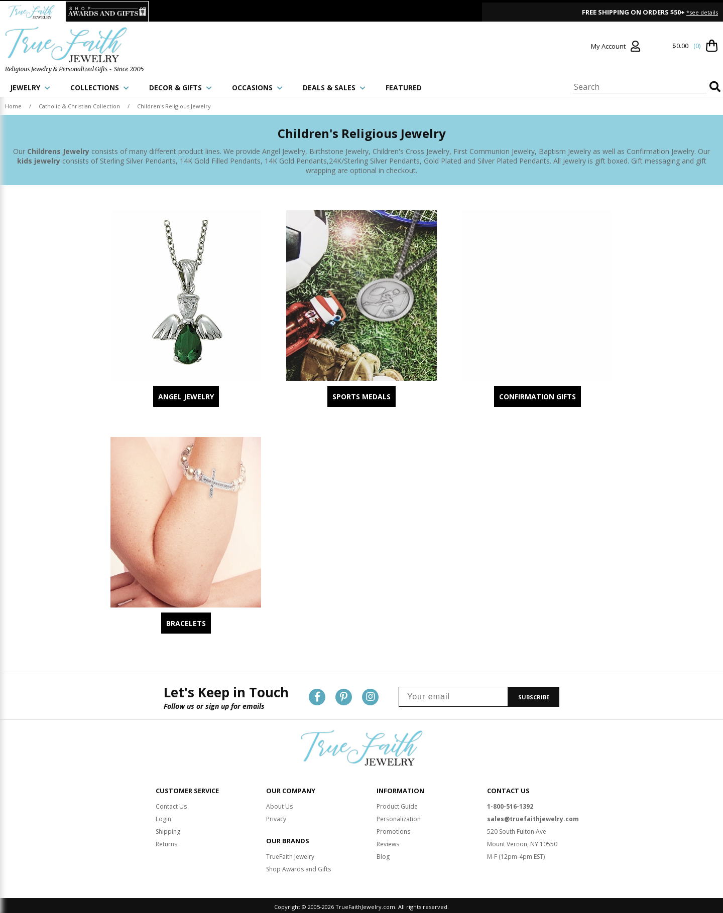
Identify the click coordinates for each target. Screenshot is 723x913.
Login (163, 816)
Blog (383, 854)
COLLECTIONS (99, 87)
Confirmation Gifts (537, 396)
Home (13, 106)
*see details (702, 12)
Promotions (393, 829)
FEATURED (404, 87)
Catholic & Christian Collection (79, 106)
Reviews (388, 841)
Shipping (168, 829)
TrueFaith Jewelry (290, 854)
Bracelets (186, 623)
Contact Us (171, 804)
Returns (166, 841)
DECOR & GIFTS (180, 87)
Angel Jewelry (186, 396)
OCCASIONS (257, 87)
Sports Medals (361, 396)
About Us (279, 804)
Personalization (399, 816)
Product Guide (397, 804)
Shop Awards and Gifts (298, 866)
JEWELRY (30, 87)
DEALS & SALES (334, 87)
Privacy (276, 816)
